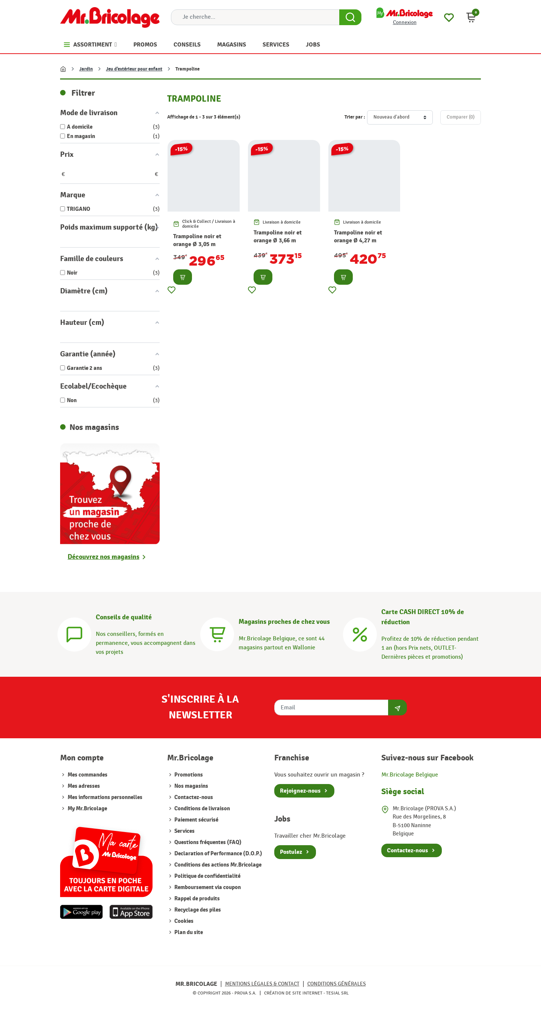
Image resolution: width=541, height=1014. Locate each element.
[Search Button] (350, 17)
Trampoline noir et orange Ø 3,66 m (278, 236)
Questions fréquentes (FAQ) (207, 842)
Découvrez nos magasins (103, 557)
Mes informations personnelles (105, 797)
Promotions (188, 774)
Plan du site (188, 932)
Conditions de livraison (201, 808)
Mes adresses (84, 786)
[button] (471, 17)
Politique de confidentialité (206, 876)
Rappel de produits (196, 898)
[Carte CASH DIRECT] (360, 633)
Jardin (86, 69)
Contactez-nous (193, 797)
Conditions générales (336, 984)
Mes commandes (87, 774)
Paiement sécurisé (195, 819)
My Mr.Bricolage (87, 808)
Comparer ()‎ (461, 117)
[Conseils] (74, 633)
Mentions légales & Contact (262, 984)
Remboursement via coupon (207, 887)
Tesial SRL (337, 993)
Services (184, 831)
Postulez (291, 852)
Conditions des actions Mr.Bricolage (217, 864)
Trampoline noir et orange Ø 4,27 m (358, 236)
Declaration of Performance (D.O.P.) (217, 853)
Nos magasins (190, 786)
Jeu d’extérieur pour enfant (134, 69)
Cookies (183, 921)
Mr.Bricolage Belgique (409, 774)
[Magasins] (217, 633)
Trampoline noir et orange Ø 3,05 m (197, 240)
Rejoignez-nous (300, 791)
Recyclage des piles (197, 909)
